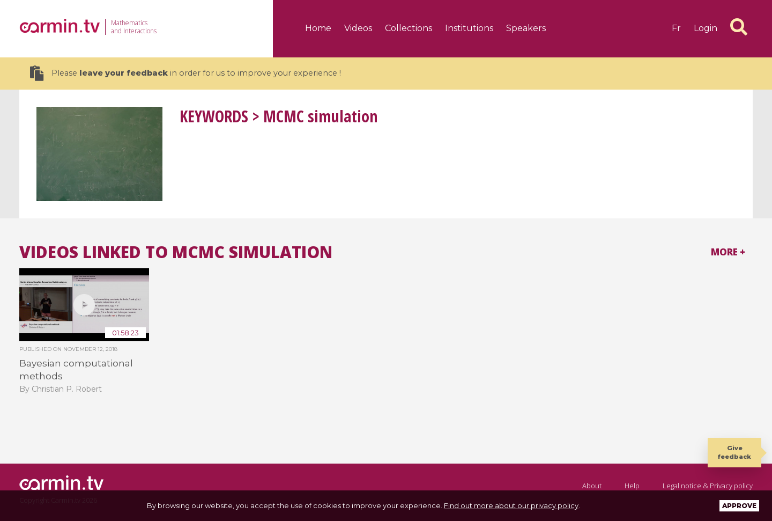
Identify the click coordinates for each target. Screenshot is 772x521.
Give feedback (734, 452)
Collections (408, 28)
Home (318, 28)
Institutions (469, 28)
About (592, 485)
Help (632, 485)
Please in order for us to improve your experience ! (185, 73)
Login (705, 28)
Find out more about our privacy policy (511, 505)
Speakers (526, 28)
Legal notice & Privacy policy (708, 485)
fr (676, 28)
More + (728, 252)
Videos (358, 28)
